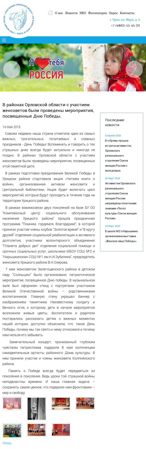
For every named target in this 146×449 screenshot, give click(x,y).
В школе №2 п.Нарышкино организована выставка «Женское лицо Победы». (121, 236)
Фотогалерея (97, 12)
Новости (71, 12)
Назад (6, 443)
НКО (83, 12)
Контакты (127, 12)
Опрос (113, 12)
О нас (59, 12)
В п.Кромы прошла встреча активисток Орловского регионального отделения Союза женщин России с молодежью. (118, 155)
